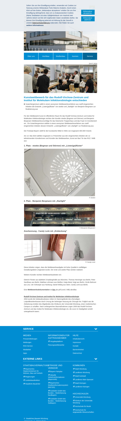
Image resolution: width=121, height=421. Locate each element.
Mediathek (27, 346)
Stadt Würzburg (80, 365)
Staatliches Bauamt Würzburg (37, 415)
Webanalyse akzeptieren (87, 12)
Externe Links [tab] (32, 355)
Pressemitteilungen (30, 335)
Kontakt (75, 342)
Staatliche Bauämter (32, 380)
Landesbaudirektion (32, 377)
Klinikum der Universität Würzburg (82, 398)
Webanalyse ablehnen (87, 19)
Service (90, 56)
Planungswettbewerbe (56, 341)
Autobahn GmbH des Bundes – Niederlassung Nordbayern (57, 389)
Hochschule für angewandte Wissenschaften (83, 407)
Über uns (31, 56)
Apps (25, 349)
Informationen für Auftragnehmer (58, 333)
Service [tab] (28, 325)
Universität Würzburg (83, 393)
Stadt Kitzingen (80, 379)
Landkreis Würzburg (82, 369)
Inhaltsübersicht (78, 335)
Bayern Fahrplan (56, 368)
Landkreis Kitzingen (82, 383)
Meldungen (27, 339)
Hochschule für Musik (83, 403)
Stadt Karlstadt (80, 372)
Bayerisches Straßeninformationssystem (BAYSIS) (58, 381)
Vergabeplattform (56, 338)
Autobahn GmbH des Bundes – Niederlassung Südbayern (57, 397)
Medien (27, 332)
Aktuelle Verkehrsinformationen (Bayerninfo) (56, 373)
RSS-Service (28, 342)
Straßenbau (60, 56)
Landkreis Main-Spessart (84, 376)
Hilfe (75, 332)
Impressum (77, 339)
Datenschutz (77, 349)
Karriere (75, 56)
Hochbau (45, 56)
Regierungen (30, 373)
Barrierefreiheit (78, 346)
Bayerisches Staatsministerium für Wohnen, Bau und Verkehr (33, 367)
